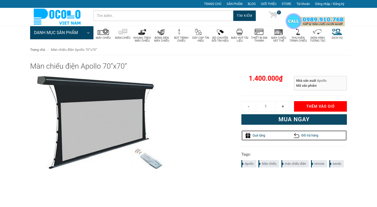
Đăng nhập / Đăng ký (329, 4)
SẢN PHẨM (234, 4)
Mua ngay (294, 119)
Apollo (248, 163)
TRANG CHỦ (212, 4)
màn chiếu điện (294, 163)
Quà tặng (255, 135)
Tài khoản (303, 4)
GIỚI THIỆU (268, 4)
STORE (286, 4)
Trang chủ (37, 50)
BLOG (252, 4)
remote (318, 163)
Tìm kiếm (244, 16)
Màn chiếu (267, 163)
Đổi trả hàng (306, 135)
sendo (335, 163)
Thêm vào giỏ (320, 106)
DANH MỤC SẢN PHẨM (62, 32)
